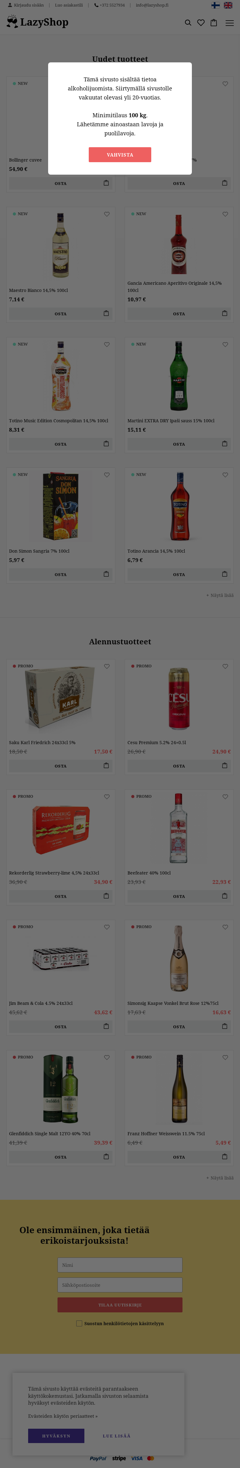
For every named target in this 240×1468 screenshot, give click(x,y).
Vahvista (120, 155)
